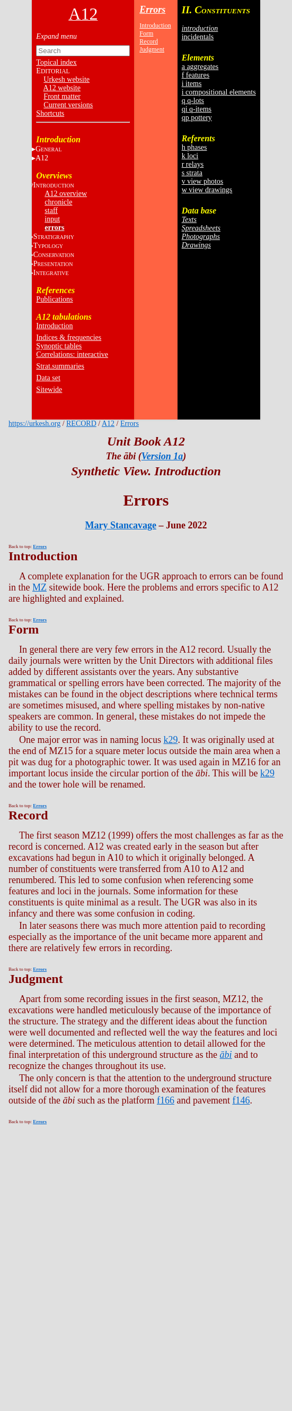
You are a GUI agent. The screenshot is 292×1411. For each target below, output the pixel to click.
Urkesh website (66, 79)
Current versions (68, 105)
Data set (48, 378)
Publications (54, 299)
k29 (170, 739)
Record (148, 41)
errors (54, 228)
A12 (42, 158)
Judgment (151, 49)
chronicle (58, 202)
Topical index (56, 62)
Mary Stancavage (120, 525)
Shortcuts (50, 113)
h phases (194, 147)
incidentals (198, 37)
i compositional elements (219, 92)
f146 (241, 1100)
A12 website (62, 88)
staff (51, 211)
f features (195, 75)
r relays (193, 164)
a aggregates (200, 67)
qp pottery (197, 118)
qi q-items (196, 109)
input (52, 219)
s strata (192, 173)
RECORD (81, 423)
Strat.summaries (60, 366)
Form (146, 33)
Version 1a (162, 456)
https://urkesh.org (34, 423)
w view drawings (207, 190)
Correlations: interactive (72, 354)
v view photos (203, 181)
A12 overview (66, 194)
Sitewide (49, 390)
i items (192, 84)
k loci (190, 156)
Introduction (54, 326)
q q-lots (193, 101)
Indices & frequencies (68, 337)
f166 (165, 1100)
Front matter (62, 96)
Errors (152, 9)
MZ (39, 587)
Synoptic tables (59, 346)
